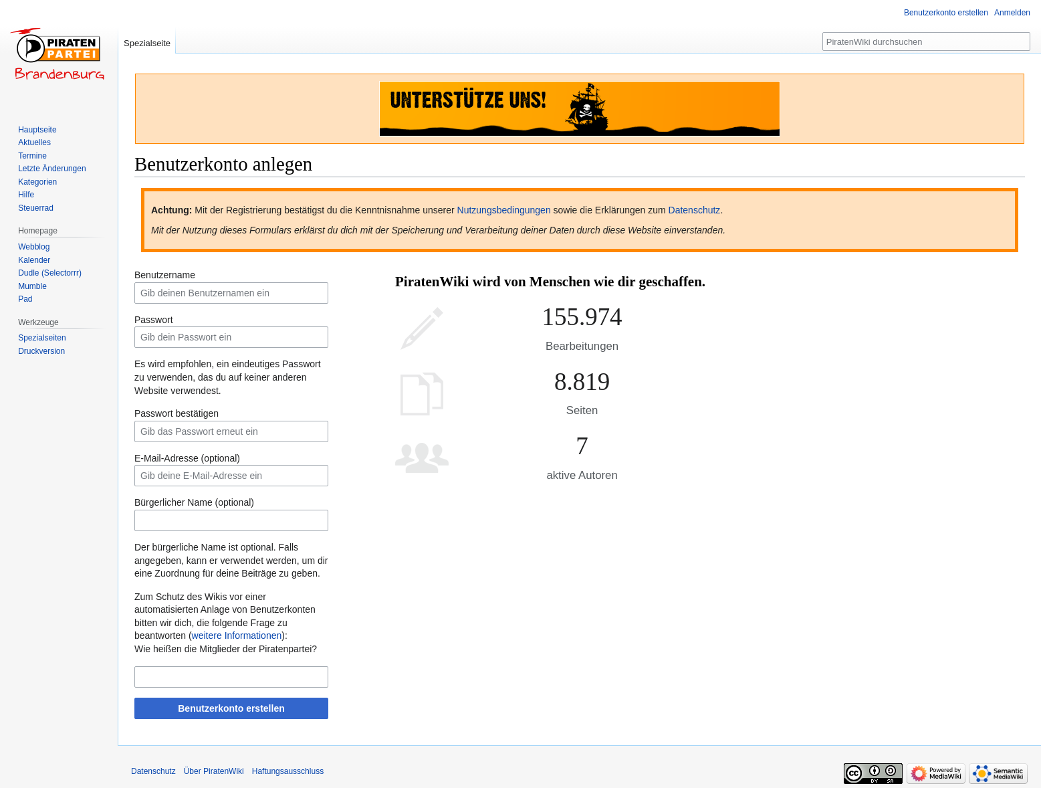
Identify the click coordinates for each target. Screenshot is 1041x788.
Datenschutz (695, 210)
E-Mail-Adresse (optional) (187, 458)
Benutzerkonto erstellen (231, 708)
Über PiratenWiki (214, 771)
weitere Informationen (237, 635)
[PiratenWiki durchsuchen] (926, 41)
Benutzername (164, 275)
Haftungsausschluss (288, 771)
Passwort (153, 319)
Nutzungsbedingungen (504, 210)
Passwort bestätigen (176, 413)
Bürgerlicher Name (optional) (194, 502)
